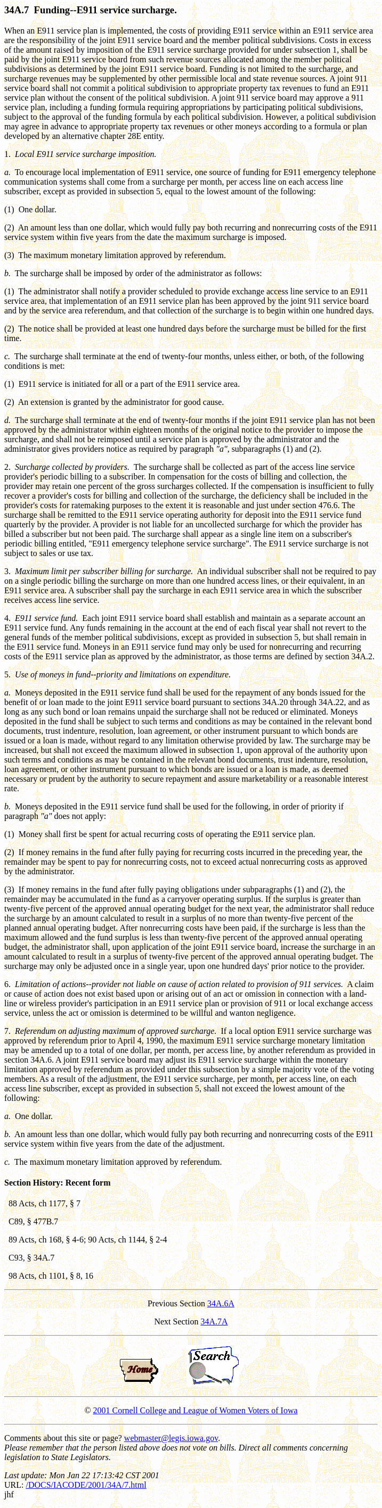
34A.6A (220, 1303)
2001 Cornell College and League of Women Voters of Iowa (195, 1410)
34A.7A (213, 1321)
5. (7, 674)
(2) (9, 227)
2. (7, 466)
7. (7, 1030)
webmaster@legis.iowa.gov (171, 1438)
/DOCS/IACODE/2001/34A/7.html (86, 1484)
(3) (9, 255)
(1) (9, 209)
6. (7, 984)
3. (7, 571)
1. (7, 154)
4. (7, 618)
